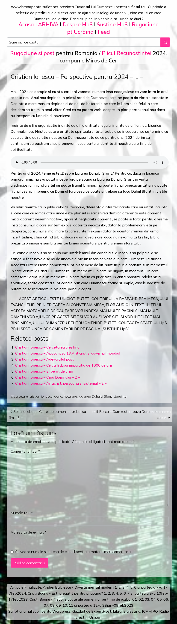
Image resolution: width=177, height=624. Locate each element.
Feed (104, 31)
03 (147, 599)
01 (134, 599)
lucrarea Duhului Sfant (95, 396)
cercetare (21, 396)
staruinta (120, 396)
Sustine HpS (112, 24)
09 (58, 605)
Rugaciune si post (32, 53)
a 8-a (151, 593)
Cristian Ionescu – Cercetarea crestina (47, 347)
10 (64, 605)
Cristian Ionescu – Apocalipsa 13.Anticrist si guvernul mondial (67, 353)
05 (159, 599)
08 (52, 605)
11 (71, 605)
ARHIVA (48, 24)
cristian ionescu (41, 396)
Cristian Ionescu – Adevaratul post (44, 359)
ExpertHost (101, 611)
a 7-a (157, 587)
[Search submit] (165, 42)
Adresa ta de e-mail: (28, 532)
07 (46, 605)
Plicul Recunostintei (126, 53)
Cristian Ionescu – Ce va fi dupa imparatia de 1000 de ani (63, 365)
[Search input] (84, 42)
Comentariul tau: (25, 451)
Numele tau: (22, 512)
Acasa (26, 24)
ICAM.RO (150, 611)
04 (153, 599)
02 (141, 599)
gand (58, 396)
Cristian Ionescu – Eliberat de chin (44, 371)
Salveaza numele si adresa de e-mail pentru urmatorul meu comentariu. (73, 551)
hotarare (70, 396)
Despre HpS (78, 24)
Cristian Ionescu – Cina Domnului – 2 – (47, 377)
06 (165, 599)
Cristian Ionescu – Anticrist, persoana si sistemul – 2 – (60, 383)
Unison (95, 617)
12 (95, 605)
